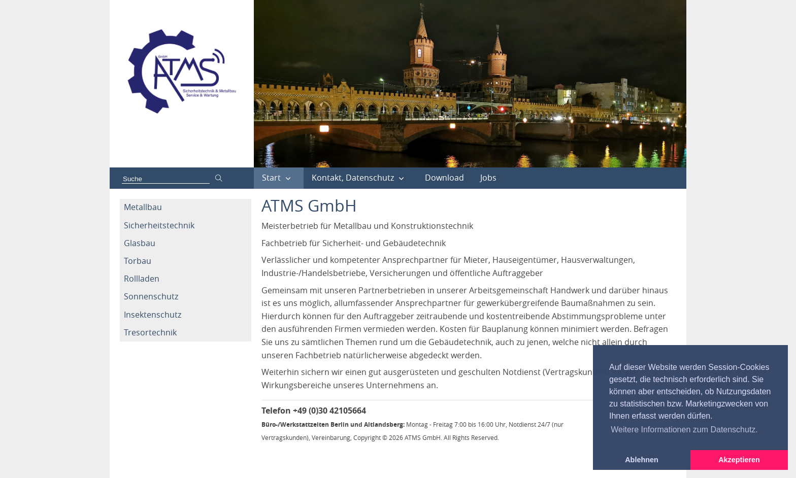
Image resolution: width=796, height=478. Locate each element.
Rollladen (141, 278)
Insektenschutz (152, 314)
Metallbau (143, 207)
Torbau (137, 260)
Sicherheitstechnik (159, 225)
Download (444, 177)
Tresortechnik (150, 332)
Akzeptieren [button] (739, 460)
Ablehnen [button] (641, 460)
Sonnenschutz (151, 296)
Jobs (488, 177)
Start (271, 177)
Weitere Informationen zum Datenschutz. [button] (684, 429)
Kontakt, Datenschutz (353, 177)
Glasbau (139, 243)
